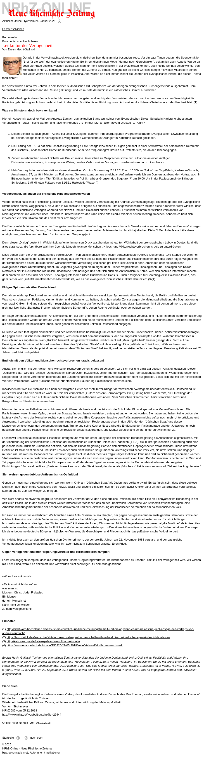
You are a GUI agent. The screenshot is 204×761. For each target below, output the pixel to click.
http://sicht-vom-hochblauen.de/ (38, 665)
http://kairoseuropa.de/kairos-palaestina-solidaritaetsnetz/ (43, 641)
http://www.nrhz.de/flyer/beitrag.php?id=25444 (31, 714)
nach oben (36, 737)
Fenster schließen (13, 29)
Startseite (8, 737)
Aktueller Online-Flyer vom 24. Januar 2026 (28, 21)
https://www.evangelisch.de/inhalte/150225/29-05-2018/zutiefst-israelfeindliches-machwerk (65, 645)
